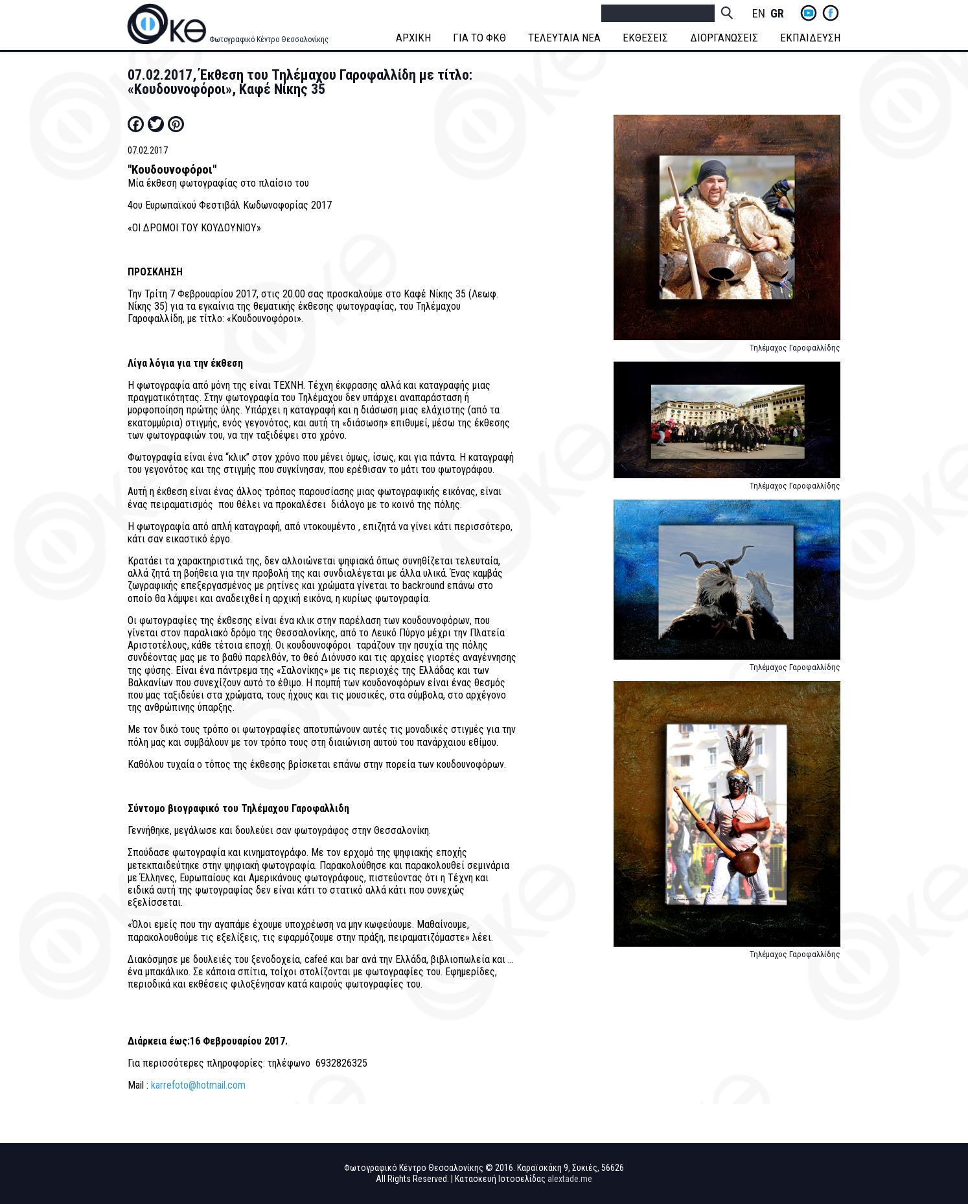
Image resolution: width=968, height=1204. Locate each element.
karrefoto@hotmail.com (198, 1085)
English (758, 14)
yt (808, 13)
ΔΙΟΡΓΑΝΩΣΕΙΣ (724, 37)
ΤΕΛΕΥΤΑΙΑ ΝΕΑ (564, 37)
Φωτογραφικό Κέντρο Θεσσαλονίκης (268, 39)
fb (830, 13)
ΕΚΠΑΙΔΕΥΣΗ (810, 37)
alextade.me (569, 1179)
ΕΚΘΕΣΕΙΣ (645, 37)
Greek (776, 14)
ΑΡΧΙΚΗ (413, 37)
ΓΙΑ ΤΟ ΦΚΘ (479, 37)
